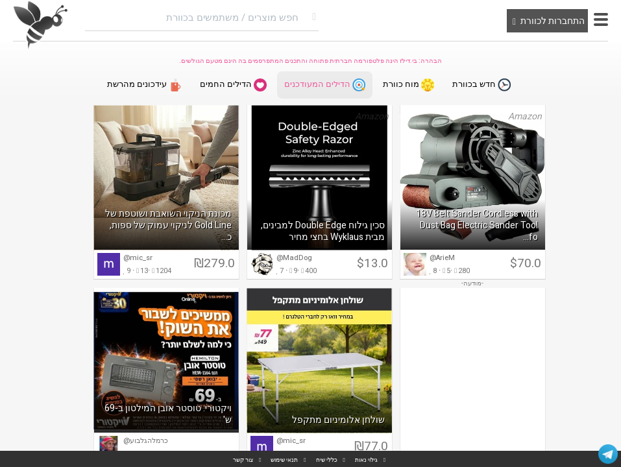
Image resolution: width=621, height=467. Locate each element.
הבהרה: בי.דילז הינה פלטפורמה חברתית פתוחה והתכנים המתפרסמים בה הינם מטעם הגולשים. (310, 61)
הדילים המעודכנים (324, 85)
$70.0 (525, 265)
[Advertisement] (472, 376)
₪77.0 (371, 447)
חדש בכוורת (483, 85)
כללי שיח (326, 460)
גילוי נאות (366, 460)
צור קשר (243, 460)
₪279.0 (214, 265)
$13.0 (372, 265)
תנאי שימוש (284, 460)
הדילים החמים (232, 85)
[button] (601, 19)
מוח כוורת (409, 85)
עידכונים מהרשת (142, 85)
